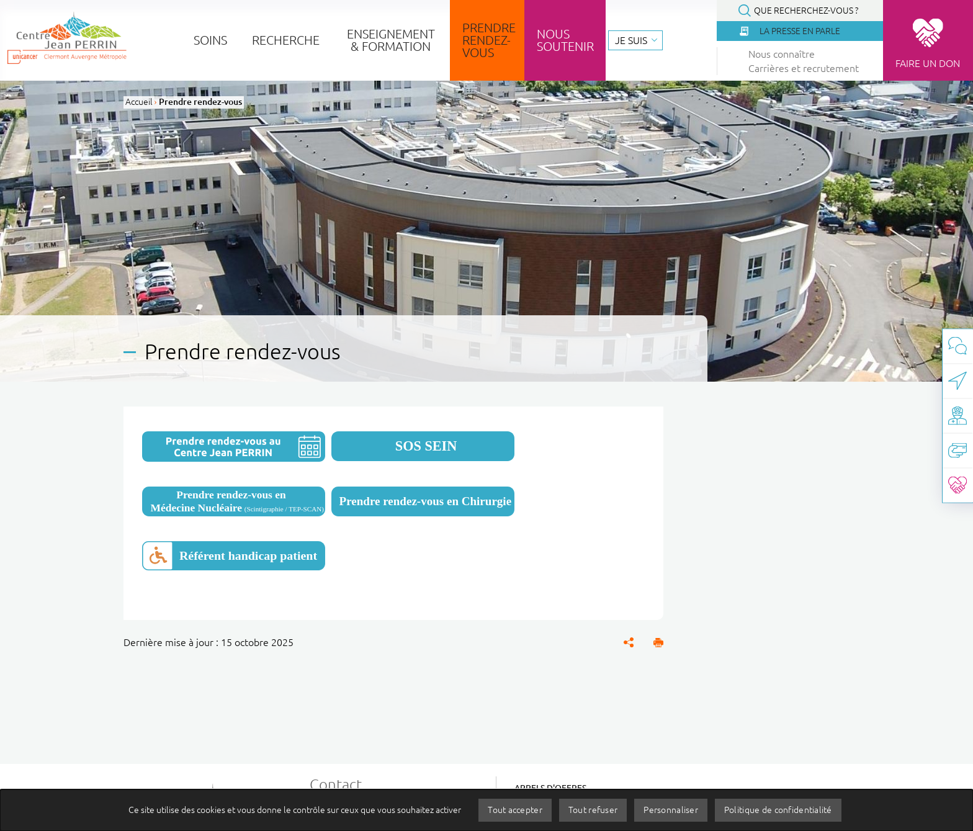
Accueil (139, 102)
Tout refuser (592, 810)
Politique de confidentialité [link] (778, 810)
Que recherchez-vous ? (806, 11)
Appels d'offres (550, 788)
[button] (658, 642)
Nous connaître (781, 54)
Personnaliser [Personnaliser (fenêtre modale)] (670, 810)
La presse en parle (800, 31)
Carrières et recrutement (803, 68)
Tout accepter (515, 810)
